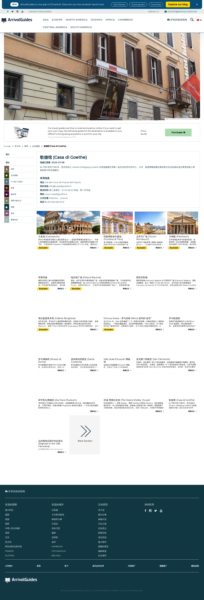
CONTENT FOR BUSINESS (40, 11)
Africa (110, 19)
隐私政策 (195, 566)
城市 (12, 169)
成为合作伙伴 (98, 566)
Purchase (178, 132)
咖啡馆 (13, 194)
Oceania (96, 19)
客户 (66, 566)
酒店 (12, 213)
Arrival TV (153, 11)
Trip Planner (119, 4)
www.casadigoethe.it (56, 194)
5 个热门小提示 (17, 182)
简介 (8, 154)
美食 (12, 188)
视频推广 (163, 566)
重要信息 (14, 220)
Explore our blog (177, 4)
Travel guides (138, 4)
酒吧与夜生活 (16, 200)
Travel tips (156, 4)
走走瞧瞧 (36, 146)
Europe (57, 19)
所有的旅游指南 (177, 19)
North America (76, 19)
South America (81, 27)
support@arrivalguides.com (181, 11)
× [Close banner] (197, 4)
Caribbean (125, 19)
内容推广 (132, 566)
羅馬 (26, 146)
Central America (55, 27)
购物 (12, 207)
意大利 (17, 146)
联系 (39, 566)
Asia (46, 19)
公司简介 (9, 566)
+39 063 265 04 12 (54, 202)
